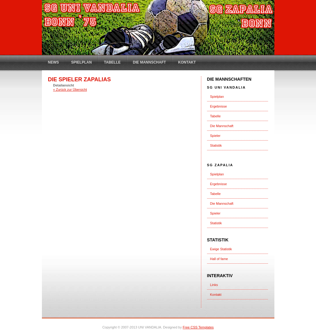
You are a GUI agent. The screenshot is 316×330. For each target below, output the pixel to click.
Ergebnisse (218, 106)
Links (214, 285)
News (53, 62)
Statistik (216, 145)
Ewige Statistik (221, 249)
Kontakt (187, 62)
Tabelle (112, 62)
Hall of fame (219, 259)
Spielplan (81, 62)
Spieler (215, 136)
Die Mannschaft (149, 62)
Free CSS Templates (198, 327)
